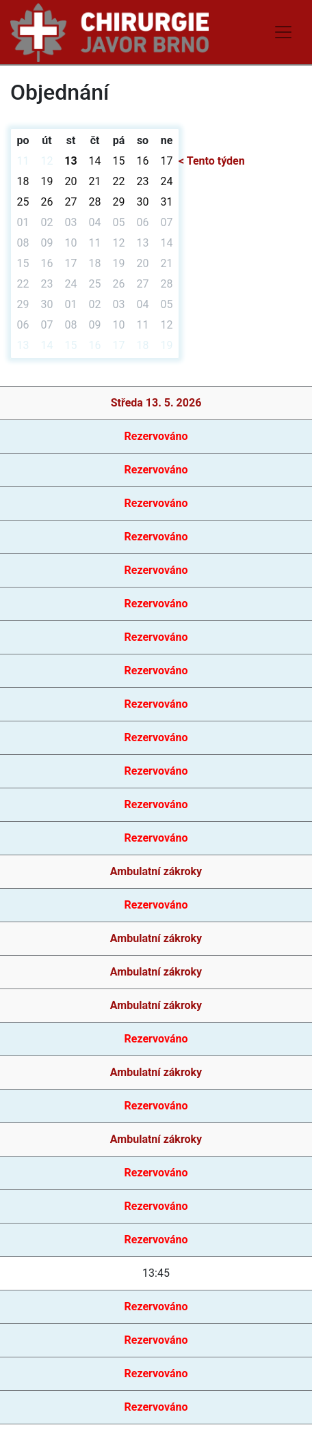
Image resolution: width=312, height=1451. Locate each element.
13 (70, 160)
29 (119, 201)
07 (167, 222)
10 (71, 242)
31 (167, 201)
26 (47, 201)
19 (47, 181)
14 (95, 160)
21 (95, 181)
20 (71, 181)
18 (23, 181)
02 (47, 222)
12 (47, 160)
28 (95, 201)
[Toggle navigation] (283, 32)
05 (119, 222)
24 (167, 181)
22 (119, 181)
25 (23, 201)
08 (23, 242)
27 (71, 201)
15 (119, 160)
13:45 (156, 1273)
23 (143, 181)
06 (143, 222)
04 (95, 222)
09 (47, 242)
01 (23, 222)
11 (23, 160)
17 (167, 160)
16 (143, 160)
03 (71, 222)
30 (143, 201)
